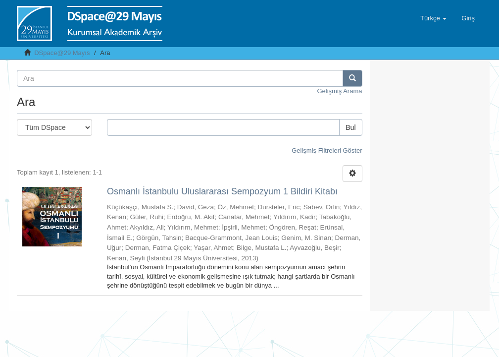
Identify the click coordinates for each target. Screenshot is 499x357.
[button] (433, 18)
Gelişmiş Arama (339, 91)
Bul (350, 127)
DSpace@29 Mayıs (62, 53)
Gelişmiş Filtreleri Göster (327, 150)
